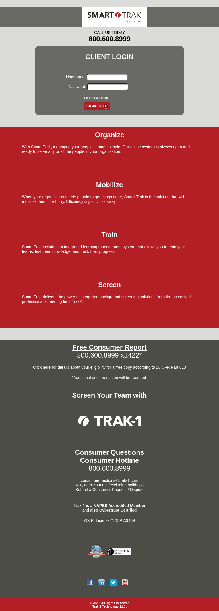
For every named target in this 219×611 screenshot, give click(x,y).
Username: (76, 77)
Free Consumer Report (109, 347)
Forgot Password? (97, 97)
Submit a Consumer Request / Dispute (110, 489)
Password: (76, 86)
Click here (42, 367)
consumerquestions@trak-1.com (109, 480)
